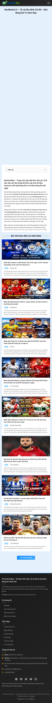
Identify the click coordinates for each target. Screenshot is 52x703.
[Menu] (48, 3)
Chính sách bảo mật (9, 609)
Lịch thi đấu (7, 637)
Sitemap (32, 696)
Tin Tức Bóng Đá (14, 386)
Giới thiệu (6, 605)
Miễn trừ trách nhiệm (10, 616)
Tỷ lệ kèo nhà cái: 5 (9, 627)
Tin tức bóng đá (8, 644)
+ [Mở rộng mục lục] (44, 170)
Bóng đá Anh (13, 268)
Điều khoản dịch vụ (9, 612)
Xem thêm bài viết (26, 558)
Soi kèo (12, 346)
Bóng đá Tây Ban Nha (15, 425)
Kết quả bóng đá (8, 634)
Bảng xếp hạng (8, 630)
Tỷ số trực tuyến (8, 641)
